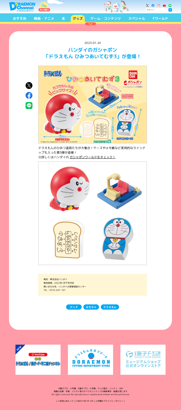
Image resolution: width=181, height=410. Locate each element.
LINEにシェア (29, 105)
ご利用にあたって (66, 401)
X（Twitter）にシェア (29, 85)
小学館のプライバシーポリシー (109, 401)
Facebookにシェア (29, 95)
